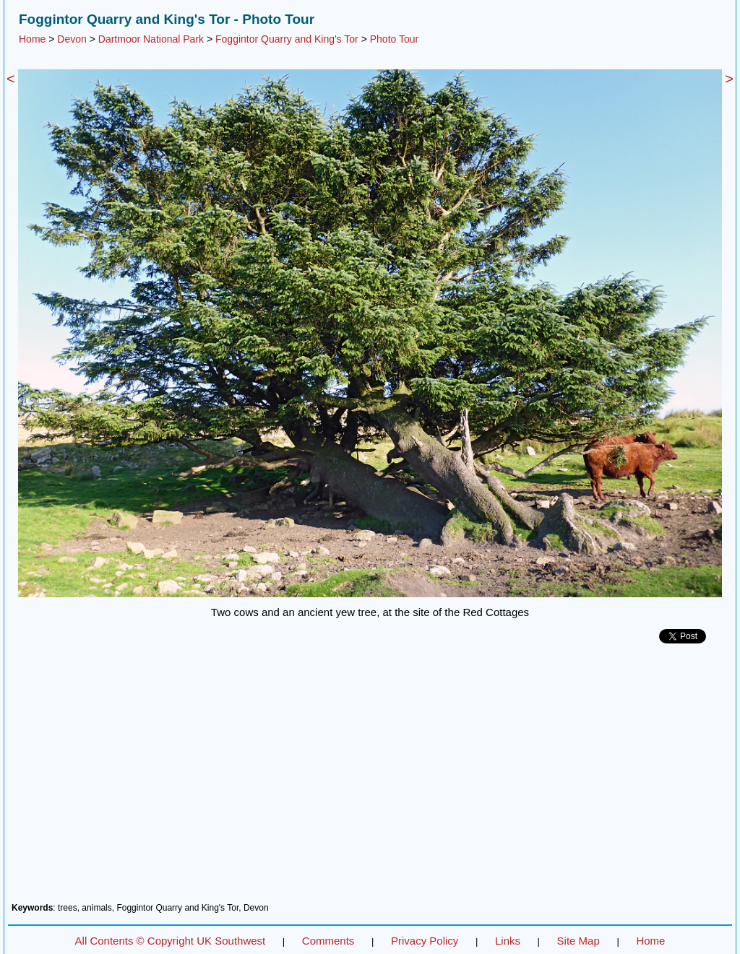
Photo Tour (394, 39)
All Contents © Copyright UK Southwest (170, 941)
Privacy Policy (424, 941)
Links (507, 941)
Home (32, 39)
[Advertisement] (370, 778)
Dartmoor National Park (151, 39)
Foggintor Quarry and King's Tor (286, 39)
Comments (328, 941)
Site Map (578, 941)
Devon (71, 39)
